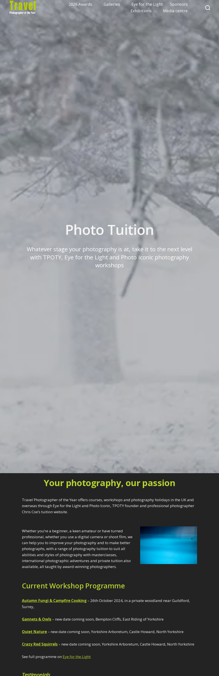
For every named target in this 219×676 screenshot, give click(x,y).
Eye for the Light (147, 4)
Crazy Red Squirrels (40, 644)
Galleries (112, 4)
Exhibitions (141, 11)
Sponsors (179, 4)
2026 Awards (80, 4)
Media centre (175, 11)
